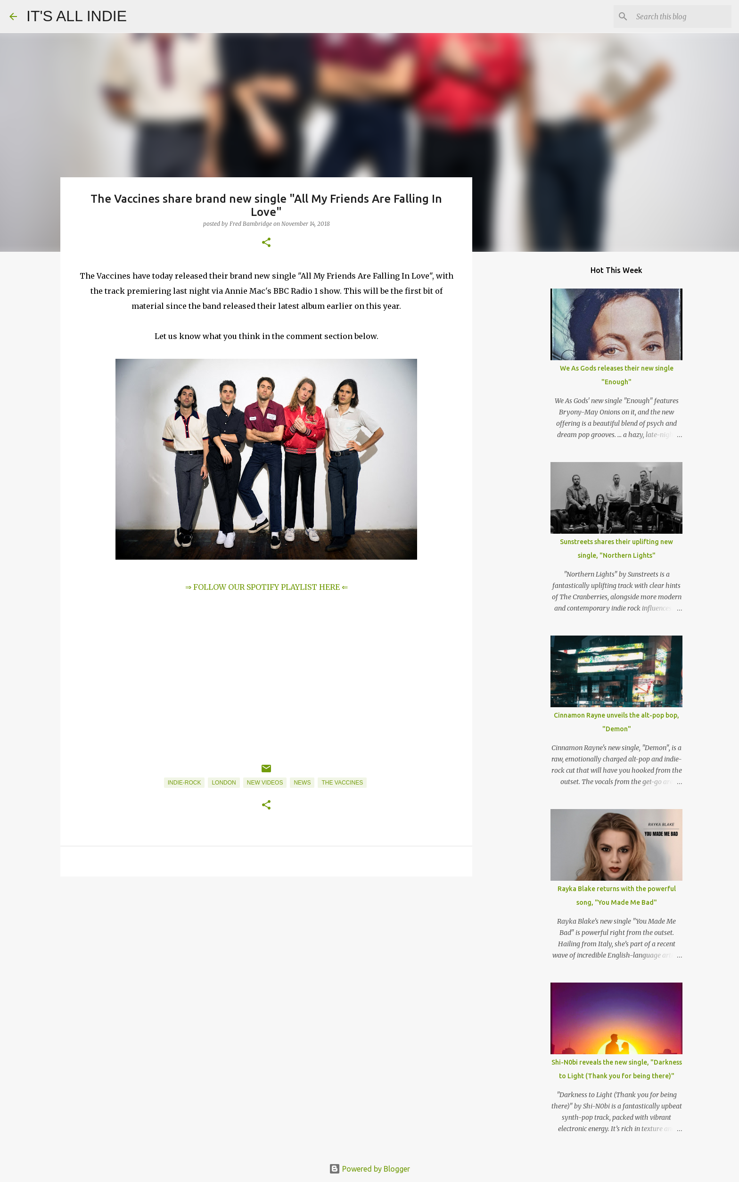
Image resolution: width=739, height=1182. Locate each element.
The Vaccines (342, 782)
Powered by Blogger (369, 1169)
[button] (266, 243)
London (224, 782)
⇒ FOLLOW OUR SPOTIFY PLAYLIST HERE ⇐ (266, 587)
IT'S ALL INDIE (76, 16)
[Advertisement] (266, 957)
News (302, 782)
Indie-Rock (184, 782)
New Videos (265, 782)
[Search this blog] (681, 16)
